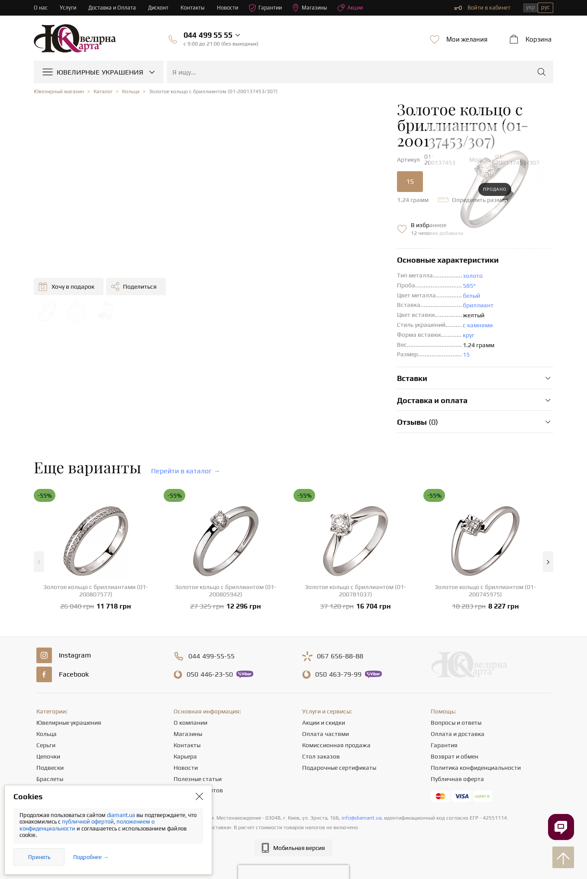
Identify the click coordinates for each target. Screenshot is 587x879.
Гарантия (444, 723)
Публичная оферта (457, 757)
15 (237, 160)
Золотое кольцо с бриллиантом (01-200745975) (485, 569)
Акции (356, 8)
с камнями (305, 303)
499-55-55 (211, 634)
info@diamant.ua (361, 796)
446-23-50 (210, 652)
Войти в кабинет (482, 8)
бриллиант (305, 283)
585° (296, 263)
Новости (231, 7)
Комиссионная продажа (336, 723)
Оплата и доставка (457, 712)
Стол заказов (321, 735)
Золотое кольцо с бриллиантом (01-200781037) (355, 569)
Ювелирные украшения (68, 701)
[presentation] (293, 856)
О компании (190, 701)
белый (298, 273)
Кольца (46, 712)
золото (300, 254)
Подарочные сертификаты (339, 746)
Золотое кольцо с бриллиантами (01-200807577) (95, 569)
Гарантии (269, 8)
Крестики (49, 768)
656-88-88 (340, 634)
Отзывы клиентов (198, 768)
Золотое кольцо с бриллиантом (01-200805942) (225, 569)
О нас (41, 7)
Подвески (50, 746)
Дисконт (160, 7)
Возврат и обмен (454, 735)
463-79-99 (338, 652)
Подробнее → (91, 857)
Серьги (45, 723)
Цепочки (48, 735)
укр (530, 7)
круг (296, 313)
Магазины (315, 8)
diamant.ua (121, 815)
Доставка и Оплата (113, 7)
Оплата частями (325, 712)
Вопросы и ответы (456, 701)
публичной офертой (88, 821)
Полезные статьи (198, 757)
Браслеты (49, 757)
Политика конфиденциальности (476, 746)
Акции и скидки (323, 701)
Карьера (185, 735)
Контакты (195, 7)
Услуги (68, 7)
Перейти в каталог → (185, 449)
